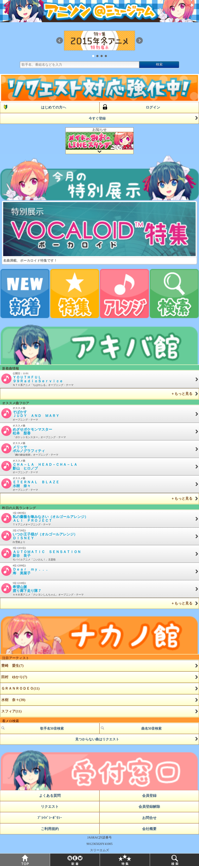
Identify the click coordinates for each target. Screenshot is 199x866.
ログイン (130, 106)
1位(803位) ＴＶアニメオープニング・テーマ (99, 518)
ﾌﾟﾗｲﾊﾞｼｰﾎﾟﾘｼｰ (49, 818)
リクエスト (50, 807)
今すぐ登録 (144, 118)
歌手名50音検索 (32, 728)
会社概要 (149, 829)
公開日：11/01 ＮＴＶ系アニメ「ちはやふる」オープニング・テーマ (99, 379)
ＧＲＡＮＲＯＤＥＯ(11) (20, 688)
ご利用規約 (50, 829)
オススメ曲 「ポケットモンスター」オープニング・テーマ (99, 431)
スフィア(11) (11, 711)
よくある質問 (50, 796)
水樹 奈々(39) (13, 700)
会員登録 (149, 796)
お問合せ (149, 818)
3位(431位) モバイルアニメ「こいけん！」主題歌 (99, 553)
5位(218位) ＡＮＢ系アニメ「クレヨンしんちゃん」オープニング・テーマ (99, 589)
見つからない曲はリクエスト (137, 739)
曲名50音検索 (131, 728)
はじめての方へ (33, 106)
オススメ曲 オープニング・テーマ (99, 414)
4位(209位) (99, 570)
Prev (59, 40)
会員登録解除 (149, 807)
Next (139, 40)
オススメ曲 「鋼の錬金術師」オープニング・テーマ (99, 449)
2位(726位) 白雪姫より (99, 536)
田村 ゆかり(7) (14, 677)
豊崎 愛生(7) (12, 666)
